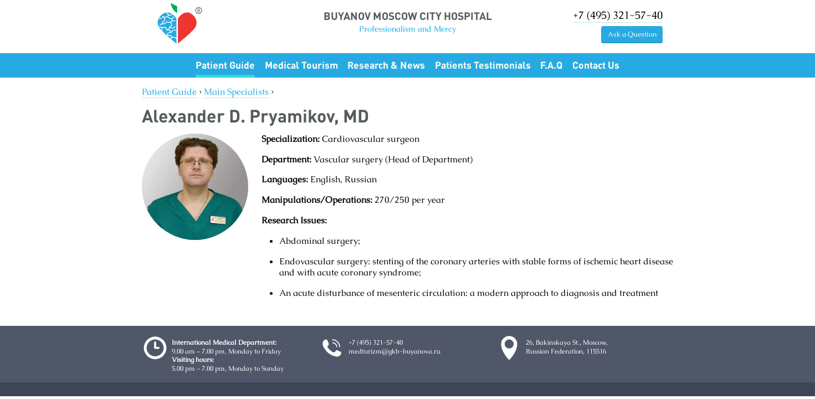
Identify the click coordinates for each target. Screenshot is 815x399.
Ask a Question (632, 34)
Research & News (386, 65)
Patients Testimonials (483, 65)
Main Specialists (236, 92)
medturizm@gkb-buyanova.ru (394, 351)
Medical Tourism (301, 65)
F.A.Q (551, 65)
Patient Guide (225, 65)
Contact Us (595, 65)
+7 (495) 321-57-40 (618, 15)
